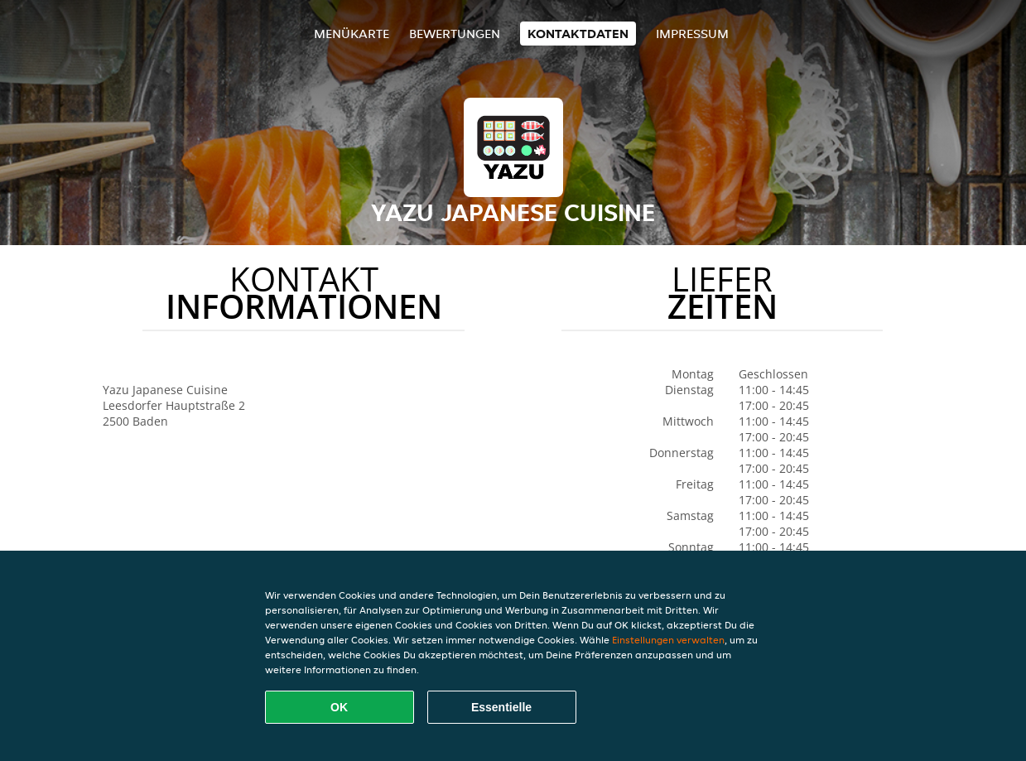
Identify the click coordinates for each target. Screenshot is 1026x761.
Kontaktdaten (578, 33)
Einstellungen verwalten (668, 639)
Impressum (692, 33)
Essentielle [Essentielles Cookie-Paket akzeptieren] (501, 707)
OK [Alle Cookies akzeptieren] (339, 707)
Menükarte (351, 33)
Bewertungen (454, 33)
